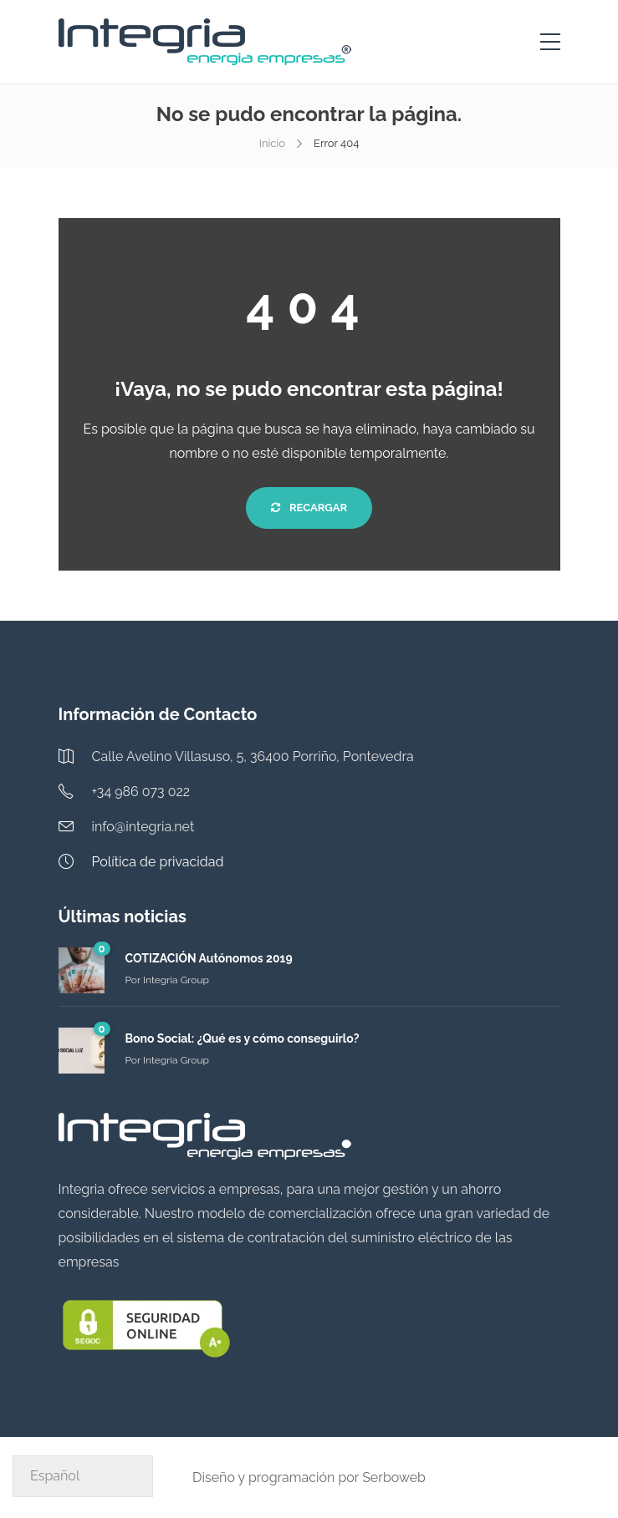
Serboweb (394, 1477)
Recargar (309, 507)
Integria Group (176, 980)
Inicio (272, 143)
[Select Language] (83, 1476)
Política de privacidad (158, 862)
